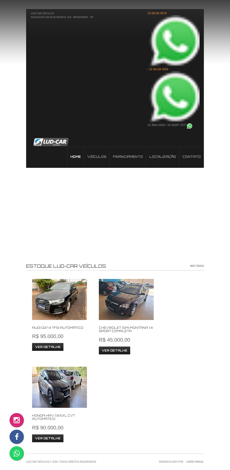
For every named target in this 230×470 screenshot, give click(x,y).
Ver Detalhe (48, 347)
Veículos (51, 142)
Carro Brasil (195, 462)
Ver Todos (197, 266)
